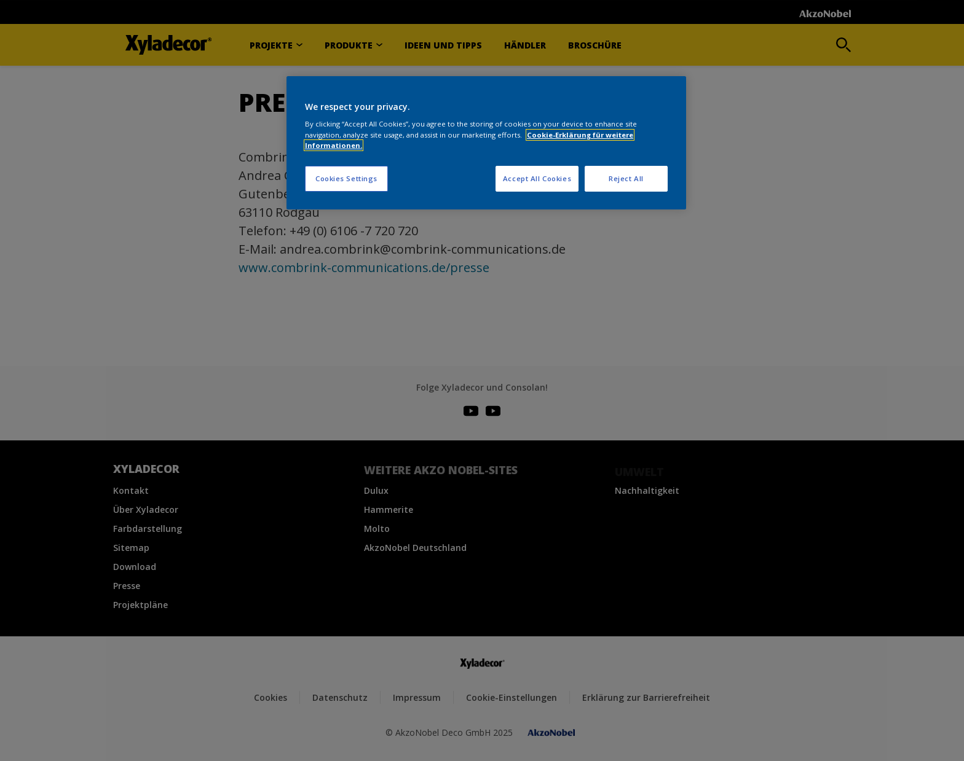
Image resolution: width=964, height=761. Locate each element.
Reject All (626, 178)
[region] (486, 142)
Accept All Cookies (537, 178)
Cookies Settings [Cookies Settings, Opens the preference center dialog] (346, 178)
